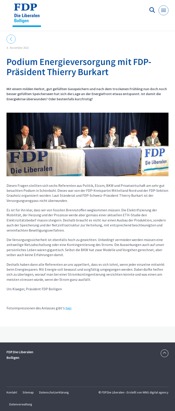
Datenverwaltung (20, 404)
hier (68, 308)
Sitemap (28, 392)
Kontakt (12, 392)
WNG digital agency (155, 392)
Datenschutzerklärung (54, 392)
